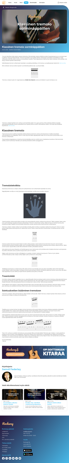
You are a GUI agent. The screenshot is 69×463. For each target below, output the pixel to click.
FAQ (3, 437)
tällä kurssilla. (62, 63)
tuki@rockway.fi (27, 431)
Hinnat (21, 2)
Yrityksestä (5, 445)
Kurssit (15, 2)
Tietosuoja (5, 435)
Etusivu (9, 2)
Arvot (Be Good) (6, 447)
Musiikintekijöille (33, 2)
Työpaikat (4, 449)
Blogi (26, 2)
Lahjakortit (5, 431)
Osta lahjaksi (42, 2)
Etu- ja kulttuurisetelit (8, 439)
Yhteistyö (4, 451)
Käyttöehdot (5, 433)
